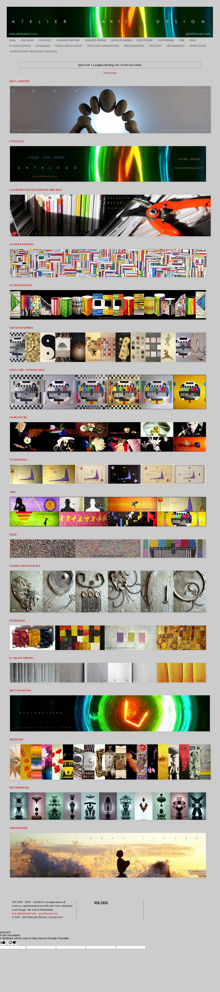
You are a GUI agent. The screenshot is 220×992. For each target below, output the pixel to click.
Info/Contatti (27, 40)
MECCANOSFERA (134, 45)
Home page (110, 72)
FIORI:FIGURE (145, 40)
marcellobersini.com (24, 913)
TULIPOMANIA (166, 40)
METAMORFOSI (175, 45)
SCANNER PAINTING (68, 40)
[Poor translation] (12, 942)
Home (12, 40)
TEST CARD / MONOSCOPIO (103, 45)
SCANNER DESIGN (95, 40)
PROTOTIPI (155, 45)
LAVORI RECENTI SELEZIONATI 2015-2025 (33, 51)
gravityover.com (48, 913)
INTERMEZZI (43, 45)
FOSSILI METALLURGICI (68, 45)
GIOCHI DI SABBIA (121, 40)
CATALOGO (45, 40)
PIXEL (193, 40)
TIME (181, 40)
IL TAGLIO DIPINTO (20, 45)
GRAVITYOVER (197, 45)
